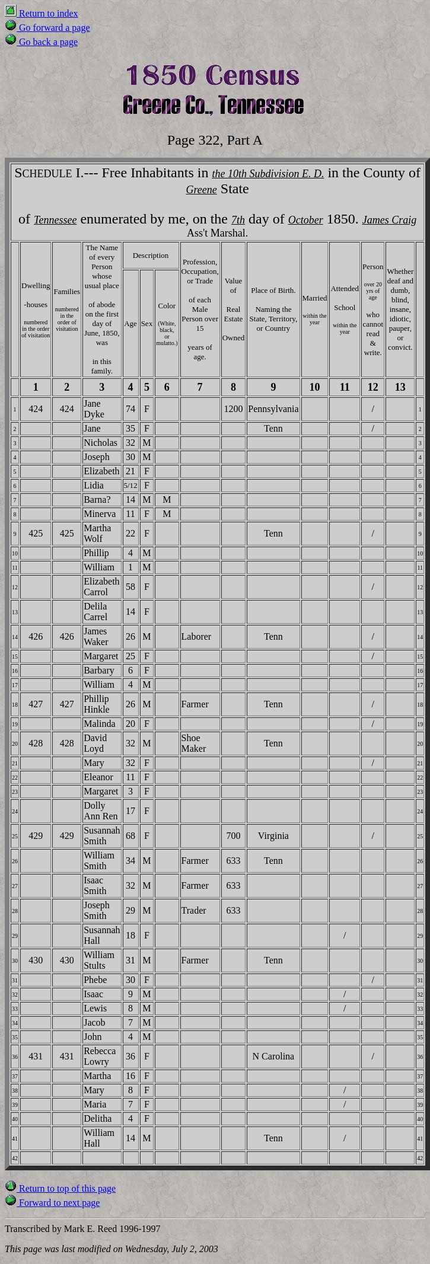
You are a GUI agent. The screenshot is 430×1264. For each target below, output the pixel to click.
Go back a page (41, 42)
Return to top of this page (60, 1188)
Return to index (41, 13)
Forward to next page (52, 1203)
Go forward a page (47, 28)
